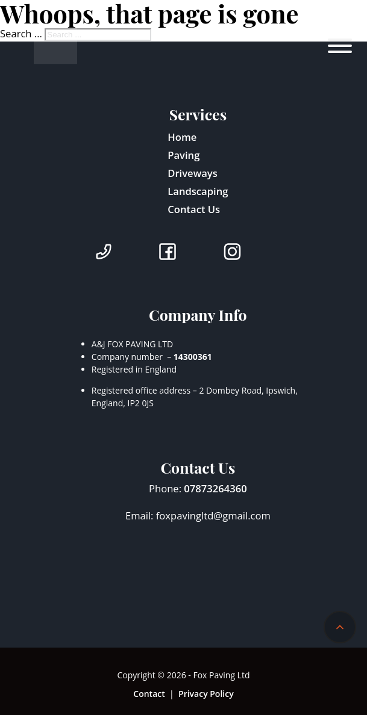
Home (182, 137)
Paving (183, 155)
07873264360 (215, 488)
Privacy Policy (206, 693)
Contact (149, 693)
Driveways (193, 173)
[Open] (339, 46)
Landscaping (198, 191)
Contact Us (194, 209)
